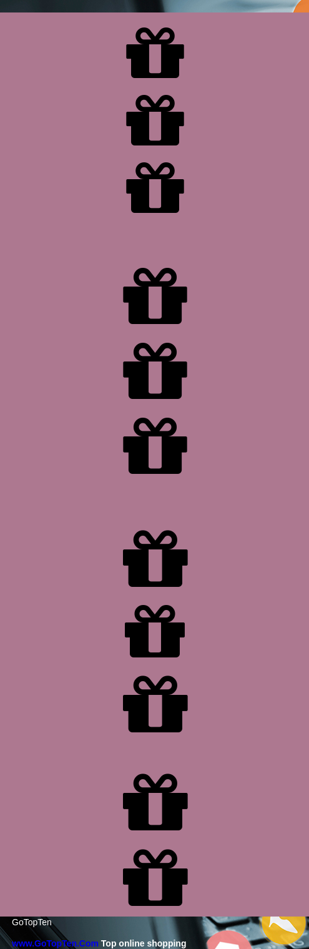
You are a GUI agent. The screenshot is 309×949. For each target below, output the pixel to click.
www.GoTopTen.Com (55, 943)
